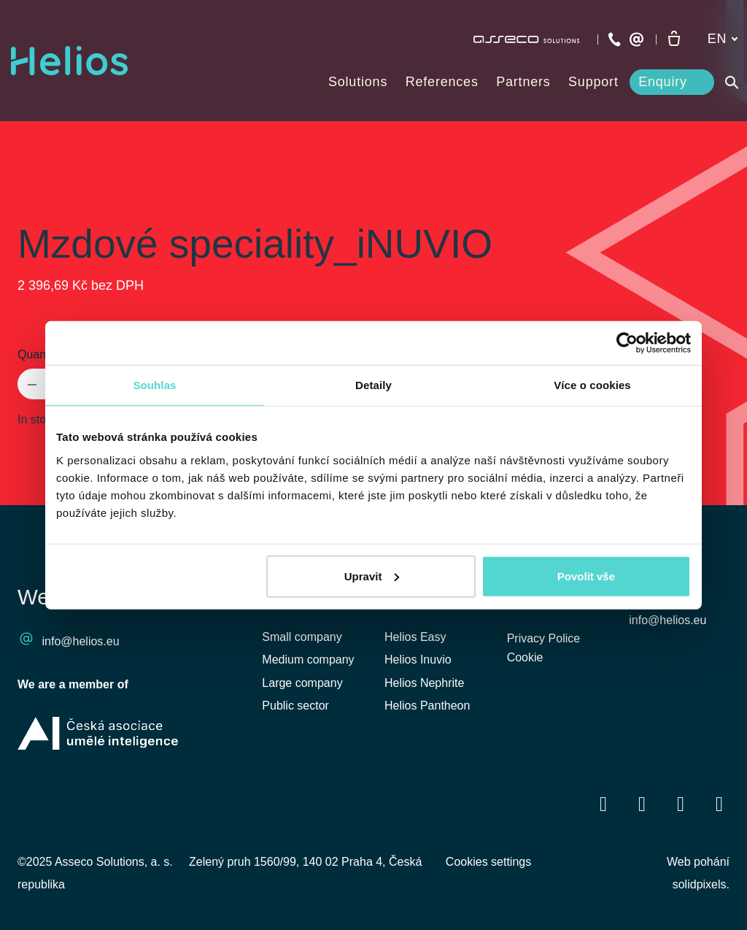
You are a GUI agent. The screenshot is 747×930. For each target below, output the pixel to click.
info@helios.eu (81, 641)
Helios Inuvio (418, 659)
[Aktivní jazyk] (723, 39)
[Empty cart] (674, 39)
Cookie (525, 659)
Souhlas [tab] (154, 385)
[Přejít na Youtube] (680, 803)
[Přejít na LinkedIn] (642, 803)
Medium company (308, 659)
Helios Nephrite (424, 683)
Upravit (372, 575)
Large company (302, 683)
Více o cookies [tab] (592, 385)
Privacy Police (543, 639)
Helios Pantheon (427, 705)
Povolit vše (586, 575)
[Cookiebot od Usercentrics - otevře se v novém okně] (627, 343)
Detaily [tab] (373, 385)
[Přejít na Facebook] (603, 803)
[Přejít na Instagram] (719, 803)
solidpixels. (701, 884)
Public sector (295, 705)
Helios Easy (415, 637)
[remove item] (32, 384)
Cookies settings (488, 862)
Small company (301, 637)
